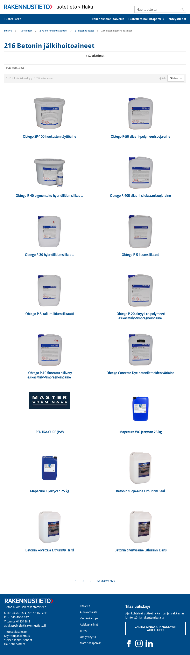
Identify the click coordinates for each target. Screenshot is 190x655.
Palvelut (85, 606)
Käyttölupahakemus (17, 635)
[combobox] (160, 9)
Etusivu (8, 30)
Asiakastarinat (89, 624)
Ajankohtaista (88, 612)
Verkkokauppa (89, 618)
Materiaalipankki (90, 643)
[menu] (95, 19)
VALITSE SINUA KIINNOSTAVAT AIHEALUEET (156, 628)
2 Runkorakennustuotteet (54, 30)
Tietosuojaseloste (15, 631)
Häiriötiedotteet (14, 644)
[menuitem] (15, 19)
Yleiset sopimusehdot (18, 640)
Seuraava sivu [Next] (106, 581)
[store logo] (49, 7)
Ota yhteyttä (88, 637)
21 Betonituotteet (84, 30)
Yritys (83, 630)
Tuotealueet (26, 30)
